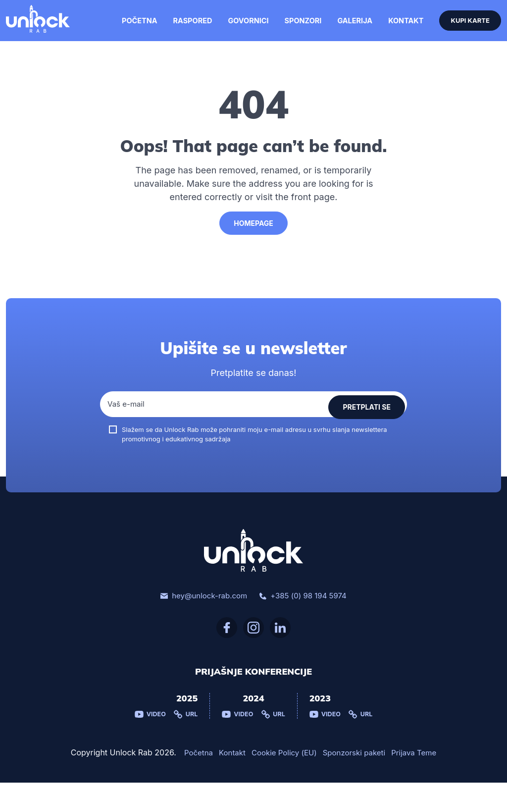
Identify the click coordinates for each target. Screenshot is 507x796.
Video (149, 727)
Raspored (189, 27)
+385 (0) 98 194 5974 (305, 609)
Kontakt (398, 27)
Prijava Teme (420, 766)
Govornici (243, 27)
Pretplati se (367, 417)
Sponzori (297, 27)
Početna (137, 27)
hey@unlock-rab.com (201, 609)
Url (185, 727)
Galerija (347, 27)
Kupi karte (466, 27)
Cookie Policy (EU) (282, 766)
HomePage (253, 235)
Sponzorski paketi (356, 766)
